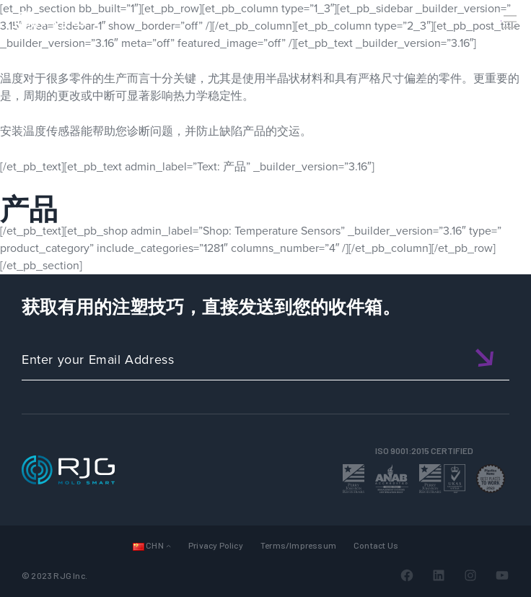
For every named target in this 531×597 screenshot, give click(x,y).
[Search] (490, 45)
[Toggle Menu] (509, 21)
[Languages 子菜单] (168, 545)
